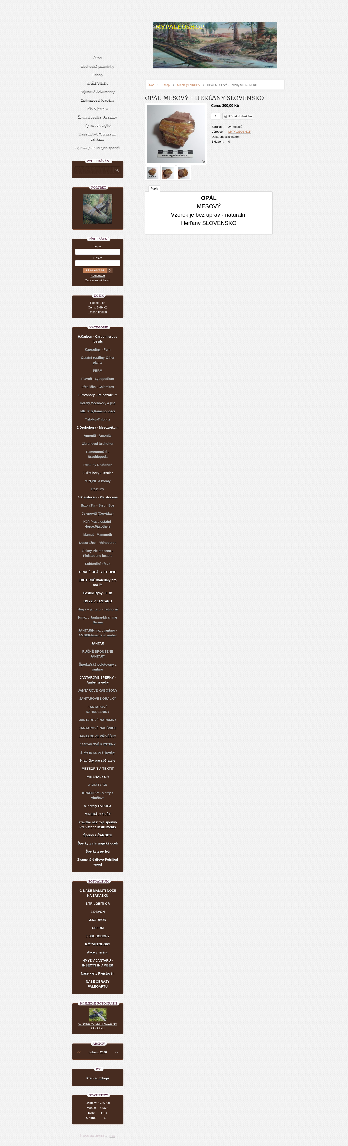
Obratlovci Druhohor (98, 444)
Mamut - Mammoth (97, 534)
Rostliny (97, 489)
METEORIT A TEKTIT (98, 768)
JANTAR (97, 643)
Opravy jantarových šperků (97, 148)
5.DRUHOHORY (98, 936)
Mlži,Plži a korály (97, 481)
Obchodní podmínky (97, 66)
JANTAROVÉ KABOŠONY (97, 690)
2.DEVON (97, 912)
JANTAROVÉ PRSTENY (98, 744)
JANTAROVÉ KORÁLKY (97, 698)
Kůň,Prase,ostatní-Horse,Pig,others (97, 524)
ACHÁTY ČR (97, 785)
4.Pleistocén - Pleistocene (98, 497)
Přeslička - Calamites (97, 387)
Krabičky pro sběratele (97, 760)
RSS (112, 1135)
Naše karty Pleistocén (98, 973)
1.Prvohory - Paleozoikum (97, 395)
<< (79, 1052)
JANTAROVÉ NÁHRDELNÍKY (98, 709)
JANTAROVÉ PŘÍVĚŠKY (97, 736)
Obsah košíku (97, 312)
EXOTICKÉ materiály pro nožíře (97, 582)
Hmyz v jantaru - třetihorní (97, 609)
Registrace (97, 275)
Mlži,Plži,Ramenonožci (97, 411)
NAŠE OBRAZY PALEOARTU (98, 984)
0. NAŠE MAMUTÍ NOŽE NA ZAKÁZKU (97, 893)
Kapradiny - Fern (97, 349)
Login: (97, 246)
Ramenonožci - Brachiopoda (97, 454)
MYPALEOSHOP (179, 26)
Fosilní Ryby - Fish (97, 593)
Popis (154, 188)
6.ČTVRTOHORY (97, 944)
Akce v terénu (97, 952)
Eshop (166, 85)
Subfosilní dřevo (97, 564)
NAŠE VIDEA (97, 83)
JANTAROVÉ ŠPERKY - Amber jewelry (98, 680)
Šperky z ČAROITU (97, 835)
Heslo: (97, 258)
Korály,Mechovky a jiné (98, 403)
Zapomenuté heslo (97, 280)
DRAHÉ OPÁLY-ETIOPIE (97, 572)
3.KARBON (97, 920)
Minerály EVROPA (188, 85)
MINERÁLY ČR (98, 777)
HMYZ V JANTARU (98, 601)
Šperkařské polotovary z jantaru (97, 667)
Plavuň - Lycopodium (97, 379)
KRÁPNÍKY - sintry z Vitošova (97, 795)
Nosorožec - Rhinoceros (97, 543)
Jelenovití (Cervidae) (98, 513)
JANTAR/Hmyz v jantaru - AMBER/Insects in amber (97, 633)
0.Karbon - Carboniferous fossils (97, 339)
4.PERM (98, 928)
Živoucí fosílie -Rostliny (97, 117)
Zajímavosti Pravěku (97, 100)
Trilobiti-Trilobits (97, 419)
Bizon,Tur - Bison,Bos (97, 505)
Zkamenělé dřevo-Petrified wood (97, 862)
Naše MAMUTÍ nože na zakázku (97, 136)
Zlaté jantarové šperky (98, 752)
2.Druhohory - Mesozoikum (98, 427)
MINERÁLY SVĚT (98, 814)
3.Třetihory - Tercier (98, 473)
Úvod (151, 85)
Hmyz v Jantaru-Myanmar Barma (97, 620)
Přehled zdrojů (97, 1078)
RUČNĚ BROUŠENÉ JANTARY (97, 654)
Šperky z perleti (98, 851)
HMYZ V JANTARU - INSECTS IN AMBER (97, 963)
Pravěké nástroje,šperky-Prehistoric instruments (97, 824)
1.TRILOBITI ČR (98, 903)
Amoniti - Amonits (98, 435)
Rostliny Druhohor (98, 465)
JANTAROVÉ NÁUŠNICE (97, 728)
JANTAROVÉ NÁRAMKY (97, 720)
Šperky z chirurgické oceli (98, 843)
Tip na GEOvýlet (97, 125)
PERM (97, 370)
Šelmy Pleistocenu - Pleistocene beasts (97, 553)
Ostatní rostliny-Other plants (98, 360)
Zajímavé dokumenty (97, 91)
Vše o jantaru (97, 108)
